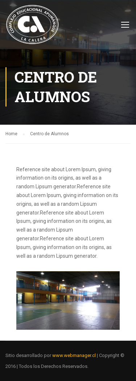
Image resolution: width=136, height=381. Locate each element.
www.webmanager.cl (74, 355)
